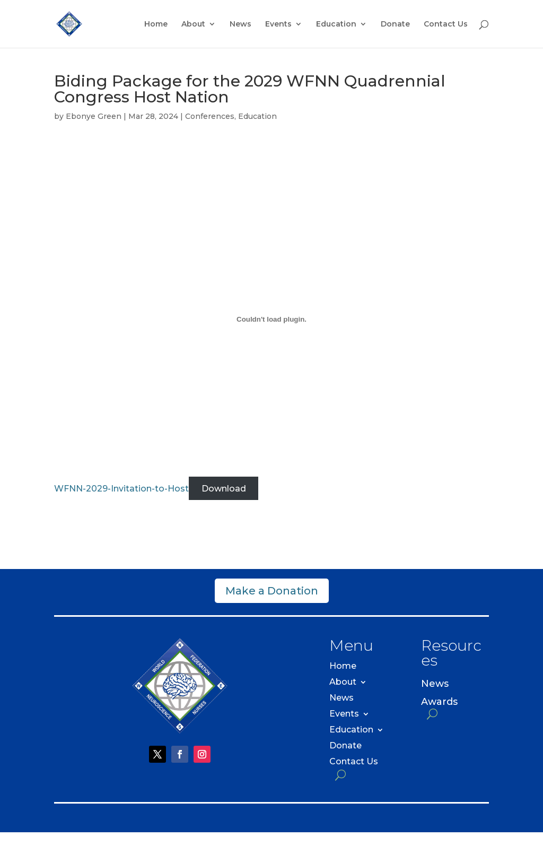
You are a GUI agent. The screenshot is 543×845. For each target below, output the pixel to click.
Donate (395, 24)
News (240, 24)
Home (156, 24)
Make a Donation (271, 590)
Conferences (209, 116)
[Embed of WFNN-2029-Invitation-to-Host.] (271, 319)
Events (278, 24)
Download (224, 489)
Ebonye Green (93, 116)
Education (336, 24)
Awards (439, 702)
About (193, 24)
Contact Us (446, 24)
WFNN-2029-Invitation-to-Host (121, 489)
